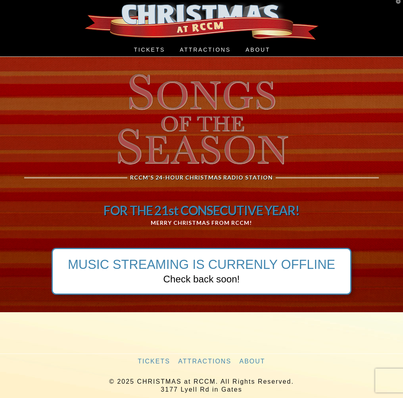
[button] (395, 7)
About (252, 361)
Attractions (204, 361)
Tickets (154, 361)
